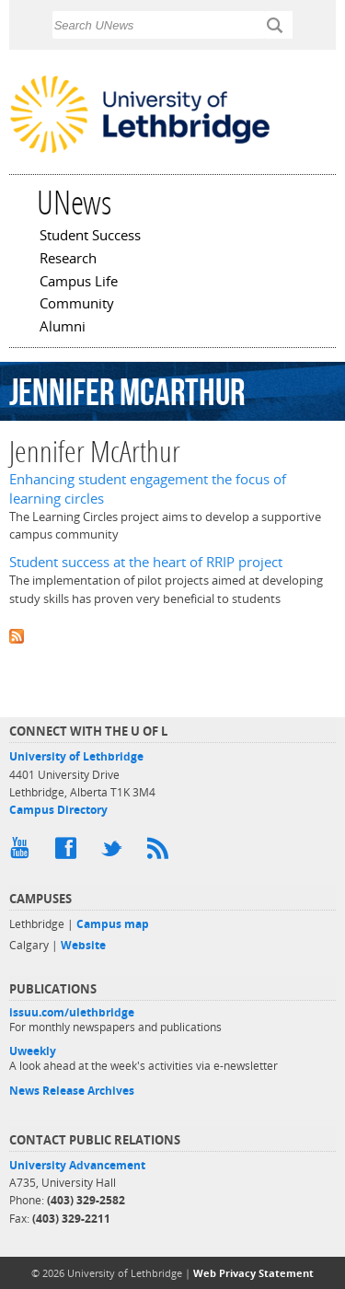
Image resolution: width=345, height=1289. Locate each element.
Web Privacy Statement (253, 1273)
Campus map (112, 924)
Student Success (90, 236)
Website (83, 945)
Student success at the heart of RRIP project (145, 562)
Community (77, 304)
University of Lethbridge (76, 756)
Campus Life (79, 282)
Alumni (63, 327)
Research (68, 259)
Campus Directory (58, 810)
